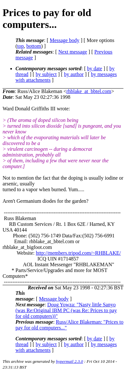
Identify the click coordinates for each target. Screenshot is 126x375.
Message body (64, 40)
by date (94, 68)
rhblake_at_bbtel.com (88, 91)
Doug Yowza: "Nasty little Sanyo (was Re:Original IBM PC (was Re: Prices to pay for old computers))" (66, 310)
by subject (46, 74)
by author (74, 74)
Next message (72, 52)
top (20, 46)
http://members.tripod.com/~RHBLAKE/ (78, 253)
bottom (33, 46)
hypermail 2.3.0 (69, 361)
